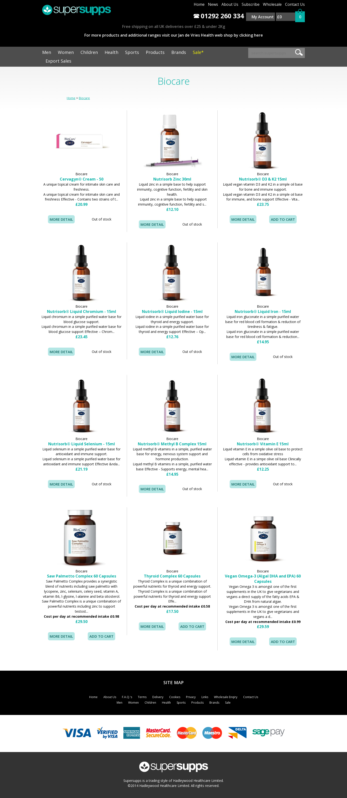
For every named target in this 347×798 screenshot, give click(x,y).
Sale (228, 703)
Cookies (174, 697)
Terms (142, 697)
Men (46, 52)
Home (199, 4)
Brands (178, 52)
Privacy (191, 697)
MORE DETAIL (61, 219)
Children (89, 52)
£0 (279, 16)
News (213, 4)
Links (204, 697)
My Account (263, 16)
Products (155, 52)
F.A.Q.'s (127, 697)
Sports (132, 52)
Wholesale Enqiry (225, 697)
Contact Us (295, 4)
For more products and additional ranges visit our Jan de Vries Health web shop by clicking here (173, 35)
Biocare (84, 98)
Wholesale (272, 4)
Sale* (198, 52)
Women (66, 52)
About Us (229, 4)
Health (111, 52)
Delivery (157, 697)
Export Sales (58, 61)
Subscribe (251, 4)
